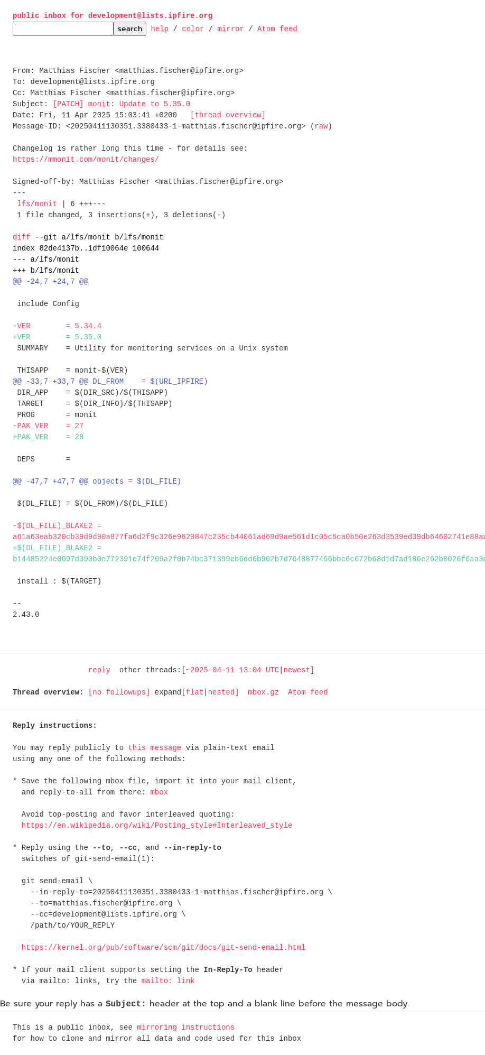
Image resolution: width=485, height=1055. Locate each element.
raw (321, 127)
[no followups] (119, 693)
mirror (230, 28)
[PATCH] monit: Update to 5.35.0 (121, 104)
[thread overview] (228, 115)
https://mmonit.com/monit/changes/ (86, 160)
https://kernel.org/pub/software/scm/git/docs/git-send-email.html (164, 948)
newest (296, 670)
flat (195, 693)
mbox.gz (263, 693)
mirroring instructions (186, 1028)
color (193, 28)
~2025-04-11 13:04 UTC (232, 670)
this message (154, 748)
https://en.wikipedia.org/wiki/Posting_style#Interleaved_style (157, 826)
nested (221, 693)
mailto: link (168, 981)
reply (99, 670)
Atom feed (277, 28)
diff (22, 238)
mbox (159, 793)
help (160, 28)
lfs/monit (37, 204)
